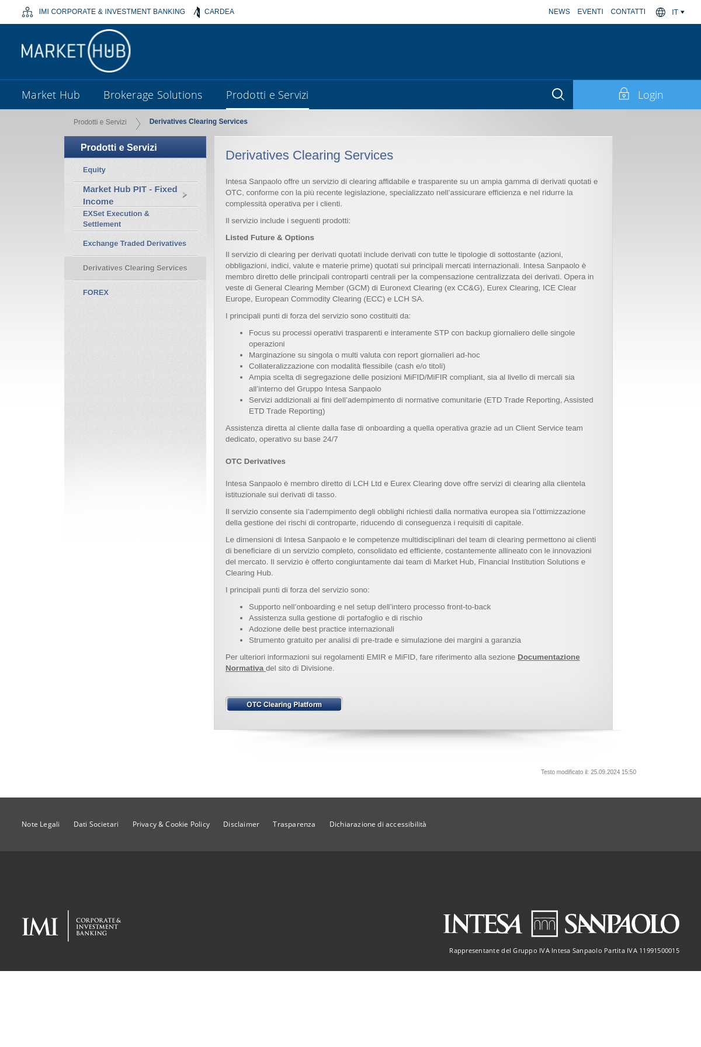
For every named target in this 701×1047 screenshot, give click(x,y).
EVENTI (590, 12)
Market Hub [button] (51, 95)
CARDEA (214, 12)
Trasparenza (294, 824)
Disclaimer (241, 824)
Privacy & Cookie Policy (171, 824)
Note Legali (41, 824)
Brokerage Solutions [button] (152, 95)
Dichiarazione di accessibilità (378, 824)
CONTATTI (628, 12)
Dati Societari (96, 824)
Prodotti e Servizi (100, 122)
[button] (679, 12)
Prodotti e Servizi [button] (267, 95)
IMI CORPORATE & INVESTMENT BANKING (103, 12)
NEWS (559, 12)
